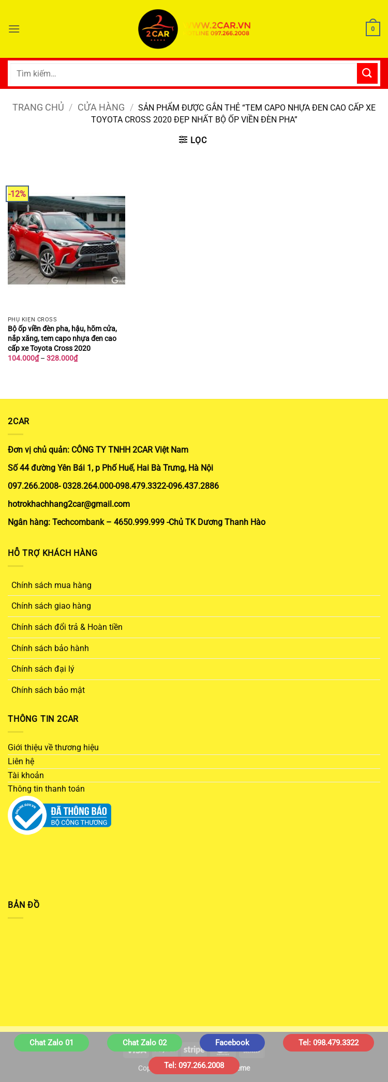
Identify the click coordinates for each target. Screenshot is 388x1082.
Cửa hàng (101, 107)
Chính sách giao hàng (51, 606)
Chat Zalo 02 (145, 1042)
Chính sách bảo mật (48, 690)
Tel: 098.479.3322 (329, 1042)
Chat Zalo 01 (51, 1042)
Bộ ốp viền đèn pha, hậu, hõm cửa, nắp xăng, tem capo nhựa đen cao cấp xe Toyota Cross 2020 (62, 338)
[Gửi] (367, 73)
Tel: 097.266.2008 (194, 1065)
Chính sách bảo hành (50, 648)
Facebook (232, 1042)
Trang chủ (38, 107)
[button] (14, 28)
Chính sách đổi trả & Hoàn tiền (67, 627)
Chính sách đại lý (42, 669)
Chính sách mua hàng (51, 585)
